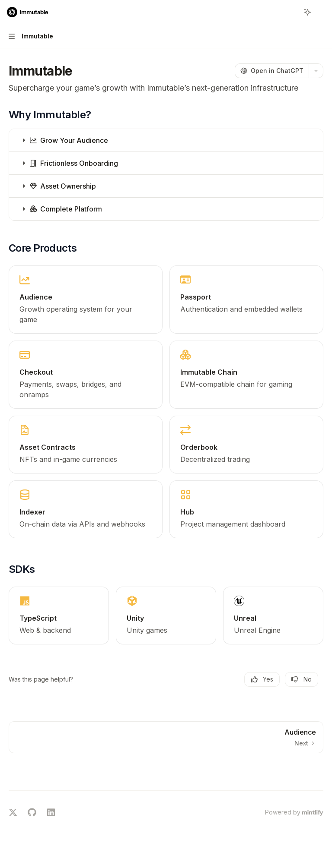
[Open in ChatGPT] (272, 70)
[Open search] (291, 12)
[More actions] (320, 12)
